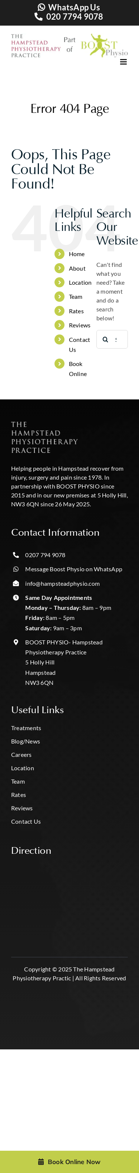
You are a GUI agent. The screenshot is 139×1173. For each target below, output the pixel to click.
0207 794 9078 (45, 554)
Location (80, 282)
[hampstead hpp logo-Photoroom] (44, 424)
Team (76, 296)
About (77, 268)
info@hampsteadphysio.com (62, 583)
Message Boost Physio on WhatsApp (73, 568)
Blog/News (25, 741)
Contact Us (26, 821)
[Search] (105, 339)
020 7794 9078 (74, 17)
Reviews (80, 325)
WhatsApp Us (74, 7)
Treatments (26, 727)
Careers (21, 754)
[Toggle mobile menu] (116, 62)
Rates (76, 310)
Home (77, 253)
